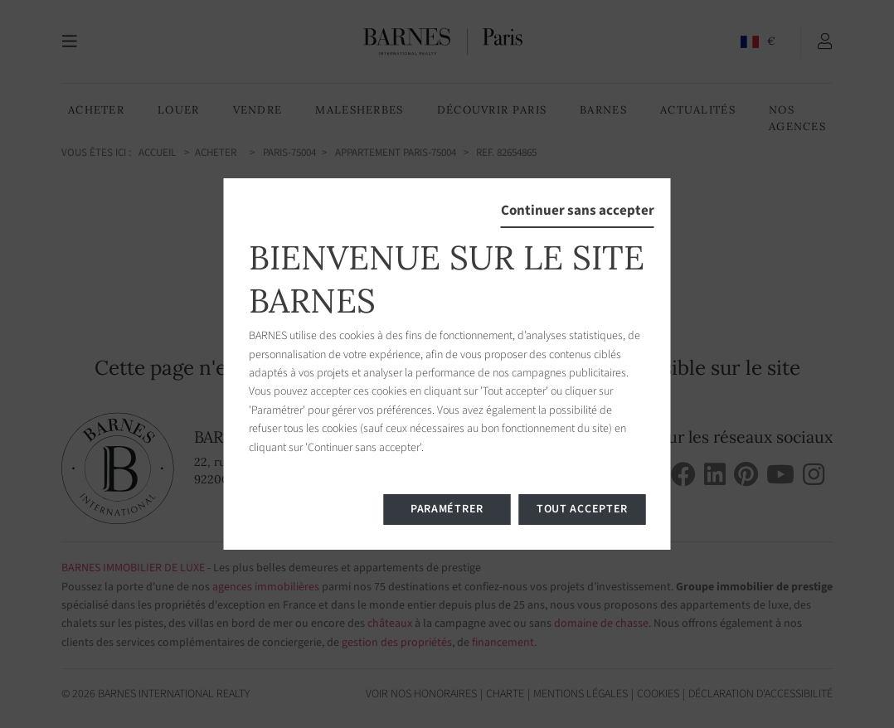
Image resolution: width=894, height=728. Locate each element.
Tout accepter (582, 509)
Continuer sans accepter (577, 211)
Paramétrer (447, 509)
